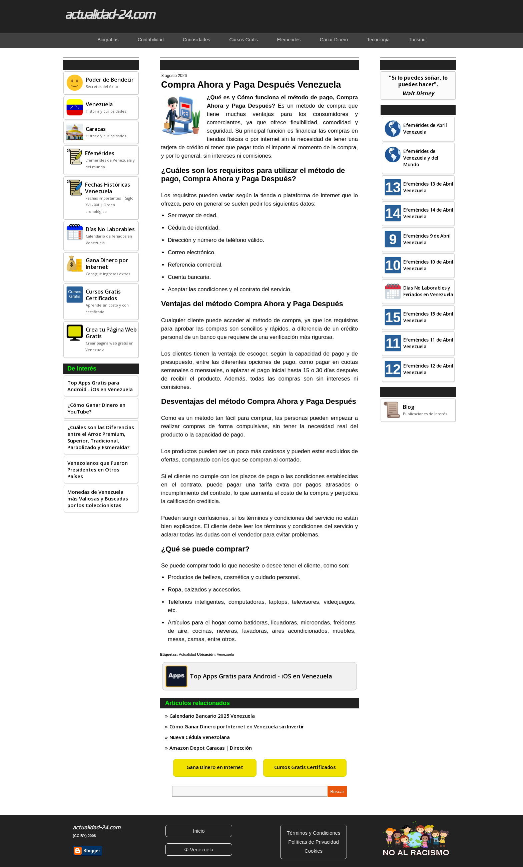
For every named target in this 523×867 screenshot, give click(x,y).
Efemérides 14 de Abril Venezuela (428, 213)
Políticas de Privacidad (313, 842)
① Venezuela (198, 849)
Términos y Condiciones (314, 833)
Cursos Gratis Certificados (305, 767)
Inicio (198, 831)
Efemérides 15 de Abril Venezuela (428, 317)
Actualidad (187, 654)
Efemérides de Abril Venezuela (425, 128)
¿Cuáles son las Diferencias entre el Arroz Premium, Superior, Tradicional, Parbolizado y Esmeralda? (100, 437)
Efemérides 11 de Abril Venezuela (428, 343)
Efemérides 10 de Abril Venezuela (428, 265)
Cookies (314, 851)
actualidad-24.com (109, 14)
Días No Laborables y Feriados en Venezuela (428, 291)
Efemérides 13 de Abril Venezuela (428, 187)
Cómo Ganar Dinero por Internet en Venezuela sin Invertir (236, 726)
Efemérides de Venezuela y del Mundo (420, 158)
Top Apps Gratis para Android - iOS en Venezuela (100, 386)
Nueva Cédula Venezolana (199, 737)
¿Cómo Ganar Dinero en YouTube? (96, 408)
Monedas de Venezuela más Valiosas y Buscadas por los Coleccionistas (97, 498)
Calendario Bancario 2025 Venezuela (212, 715)
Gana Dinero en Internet (214, 767)
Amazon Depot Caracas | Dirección (210, 747)
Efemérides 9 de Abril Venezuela (427, 239)
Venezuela (225, 654)
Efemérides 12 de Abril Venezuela (428, 369)
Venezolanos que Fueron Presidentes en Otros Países (97, 469)
